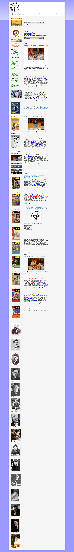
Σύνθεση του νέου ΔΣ (29, 20)
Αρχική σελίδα (35, 310)
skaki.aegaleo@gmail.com (30, 29)
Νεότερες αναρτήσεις (27, 310)
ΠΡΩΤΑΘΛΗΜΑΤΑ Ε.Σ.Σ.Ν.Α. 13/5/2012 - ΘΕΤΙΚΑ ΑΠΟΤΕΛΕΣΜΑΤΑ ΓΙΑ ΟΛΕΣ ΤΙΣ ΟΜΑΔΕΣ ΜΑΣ (34, 176)
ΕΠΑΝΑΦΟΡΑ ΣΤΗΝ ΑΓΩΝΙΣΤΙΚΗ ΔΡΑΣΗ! (34, 256)
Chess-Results (36, 167)
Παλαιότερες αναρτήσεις (44, 310)
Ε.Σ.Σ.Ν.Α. (28, 107)
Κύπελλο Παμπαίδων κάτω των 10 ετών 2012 (40, 108)
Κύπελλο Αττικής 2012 (41, 107)
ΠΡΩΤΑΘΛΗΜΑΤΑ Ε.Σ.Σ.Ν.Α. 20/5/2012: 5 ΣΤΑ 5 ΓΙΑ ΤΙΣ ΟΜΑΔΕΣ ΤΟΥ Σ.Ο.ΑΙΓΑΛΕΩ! (36, 115)
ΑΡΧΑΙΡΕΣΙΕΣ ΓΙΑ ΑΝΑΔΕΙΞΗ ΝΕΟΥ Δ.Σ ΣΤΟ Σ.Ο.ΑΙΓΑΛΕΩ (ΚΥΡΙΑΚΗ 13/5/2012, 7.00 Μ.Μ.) (35, 208)
